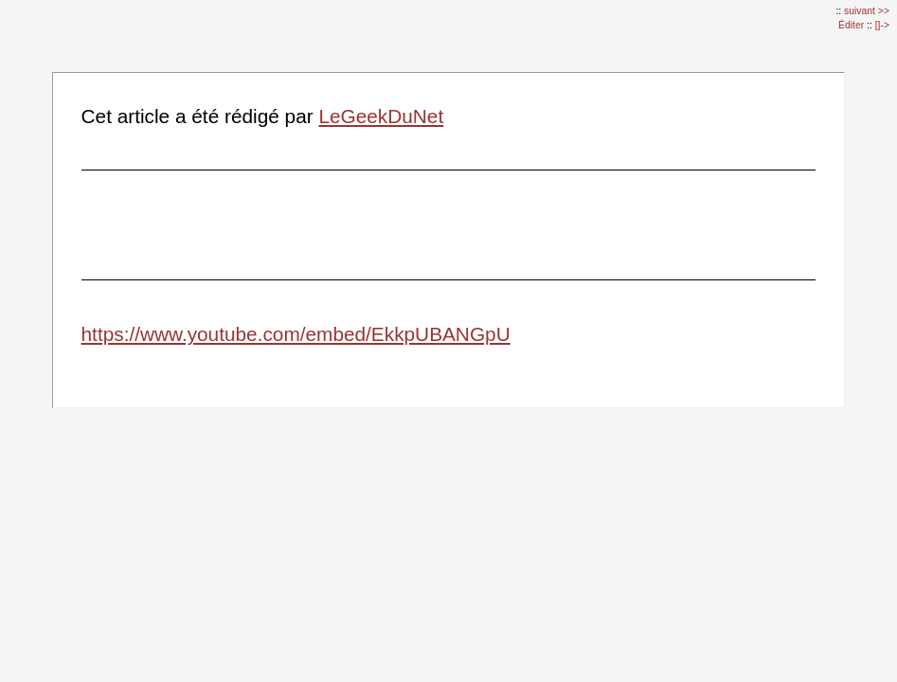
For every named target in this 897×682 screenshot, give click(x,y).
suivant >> (866, 11)
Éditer (852, 25)
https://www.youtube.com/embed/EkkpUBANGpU (296, 334)
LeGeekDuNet (380, 116)
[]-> (882, 25)
